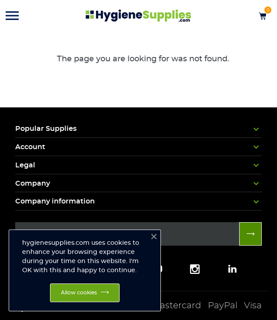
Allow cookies (79, 292)
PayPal (222, 305)
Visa (253, 305)
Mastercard (176, 305)
